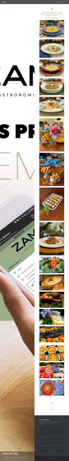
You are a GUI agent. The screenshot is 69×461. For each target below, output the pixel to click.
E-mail (40, 441)
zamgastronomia (10, 457)
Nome (40, 437)
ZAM (3, 2)
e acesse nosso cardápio (52, 18)
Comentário (41, 425)
